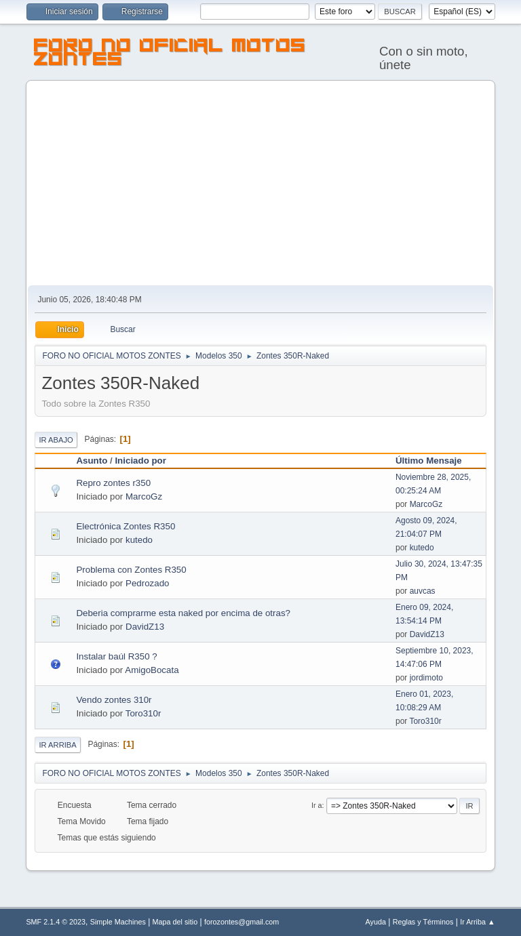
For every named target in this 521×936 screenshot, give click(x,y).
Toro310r (143, 713)
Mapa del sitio (175, 922)
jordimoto (426, 678)
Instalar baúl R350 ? (116, 656)
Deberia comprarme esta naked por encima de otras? (183, 613)
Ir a (316, 805)
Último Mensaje (434, 460)
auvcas (423, 591)
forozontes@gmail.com (241, 922)
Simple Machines (118, 922)
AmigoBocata (151, 670)
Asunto (91, 460)
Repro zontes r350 (113, 483)
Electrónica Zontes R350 (125, 526)
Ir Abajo (56, 440)
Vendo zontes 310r (113, 700)
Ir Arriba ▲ (477, 922)
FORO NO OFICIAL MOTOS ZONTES (170, 54)
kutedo (139, 540)
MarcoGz (144, 496)
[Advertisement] (260, 184)
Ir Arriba (57, 745)
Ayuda (376, 922)
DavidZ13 (145, 627)
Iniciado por (140, 460)
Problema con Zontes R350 (131, 570)
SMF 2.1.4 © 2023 (55, 922)
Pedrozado (147, 583)
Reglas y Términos (423, 922)
